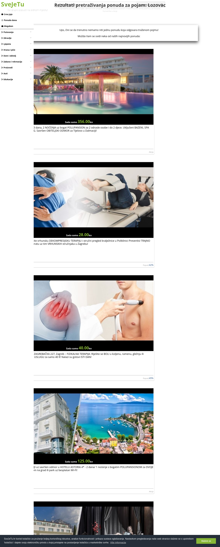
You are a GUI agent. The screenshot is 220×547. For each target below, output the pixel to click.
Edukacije (7, 79)
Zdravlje (6, 38)
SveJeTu (12, 4)
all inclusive (155, 9)
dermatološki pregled (93, 9)
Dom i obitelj (8, 55)
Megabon (7, 26)
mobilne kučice (132, 9)
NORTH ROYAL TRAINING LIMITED (173, 362)
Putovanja (7, 32)
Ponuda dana (9, 20)
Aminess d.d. (102, 424)
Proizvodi (7, 67)
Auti (4, 73)
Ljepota (6, 44)
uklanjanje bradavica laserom (114, 9)
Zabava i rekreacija (11, 61)
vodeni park (79, 9)
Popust (148, 114)
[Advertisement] (127, 510)
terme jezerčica (145, 9)
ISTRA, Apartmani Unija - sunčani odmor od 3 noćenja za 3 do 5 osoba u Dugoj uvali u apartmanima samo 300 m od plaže (124, 465)
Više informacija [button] (118, 542)
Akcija (92, 114)
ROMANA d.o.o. (166, 424)
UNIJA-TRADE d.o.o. (43, 486)
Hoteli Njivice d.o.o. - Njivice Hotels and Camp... (178, 486)
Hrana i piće (8, 50)
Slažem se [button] (206, 541)
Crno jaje (6, 14)
